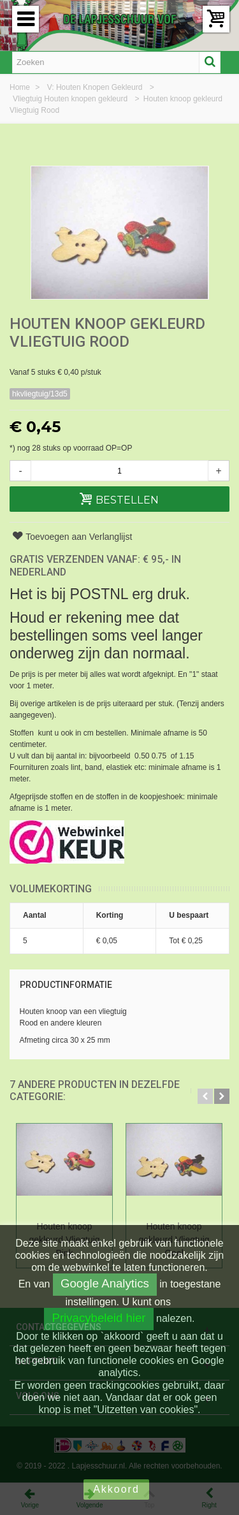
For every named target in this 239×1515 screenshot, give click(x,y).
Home (21, 87)
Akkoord (116, 1489)
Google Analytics (105, 1283)
